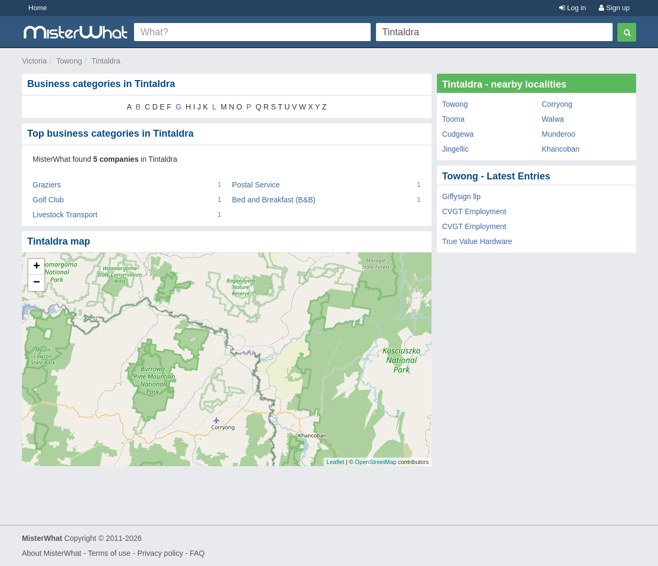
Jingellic (455, 149)
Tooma (453, 119)
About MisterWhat (51, 553)
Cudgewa (458, 134)
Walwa (553, 119)
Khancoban (560, 149)
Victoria (34, 61)
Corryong (557, 104)
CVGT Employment (474, 211)
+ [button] (36, 267)
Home (37, 8)
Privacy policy (160, 553)
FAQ (197, 553)
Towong (69, 61)
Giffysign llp (461, 196)
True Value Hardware (477, 241)
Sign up (614, 8)
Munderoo (558, 134)
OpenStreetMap (375, 462)
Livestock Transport (65, 214)
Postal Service (255, 184)
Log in (572, 8)
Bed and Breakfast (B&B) (273, 199)
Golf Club (48, 199)
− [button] (36, 283)
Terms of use (109, 553)
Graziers (47, 184)
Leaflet (335, 462)
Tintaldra (105, 61)
